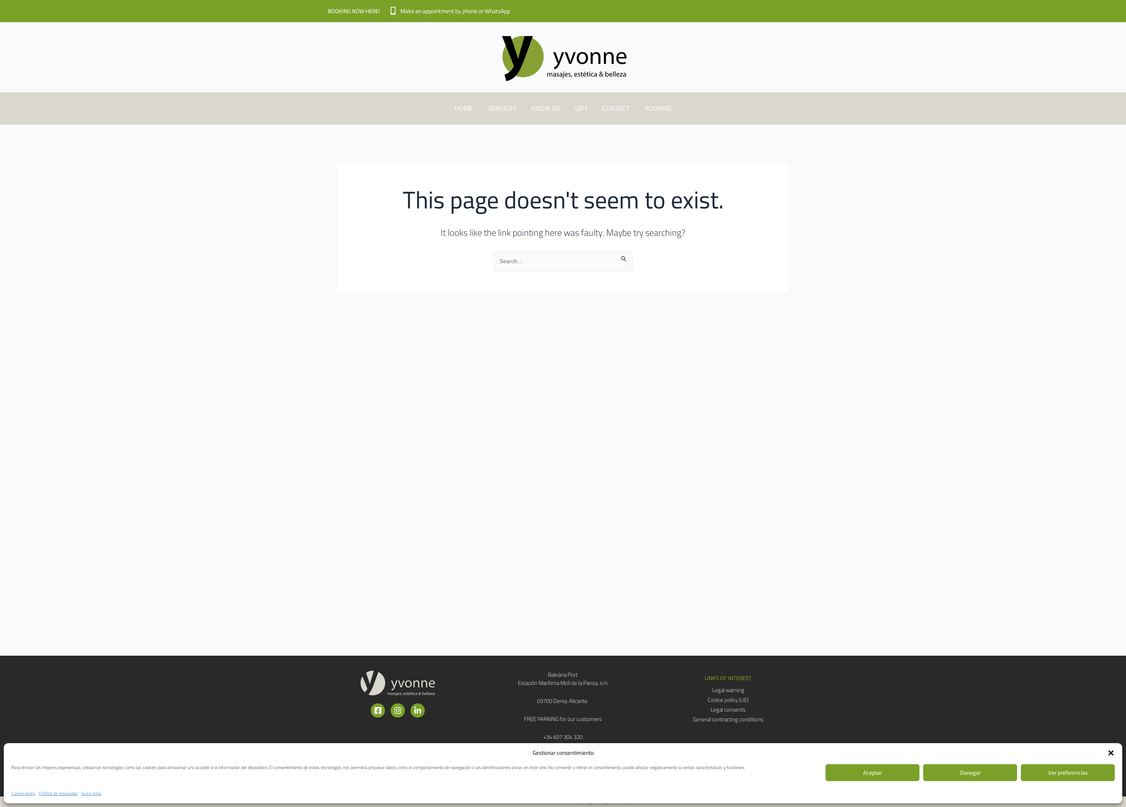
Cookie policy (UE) (728, 700)
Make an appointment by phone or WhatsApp (458, 11)
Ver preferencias (1068, 772)
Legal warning (728, 690)
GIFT (581, 108)
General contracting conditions (728, 719)
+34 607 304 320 (563, 737)
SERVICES (502, 108)
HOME (463, 108)
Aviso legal (91, 793)
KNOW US (545, 108)
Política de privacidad (58, 793)
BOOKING (658, 108)
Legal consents (728, 710)
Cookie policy (23, 793)
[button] (1111, 753)
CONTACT (615, 108)
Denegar (970, 772)
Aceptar (872, 772)
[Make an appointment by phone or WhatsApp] (393, 11)
